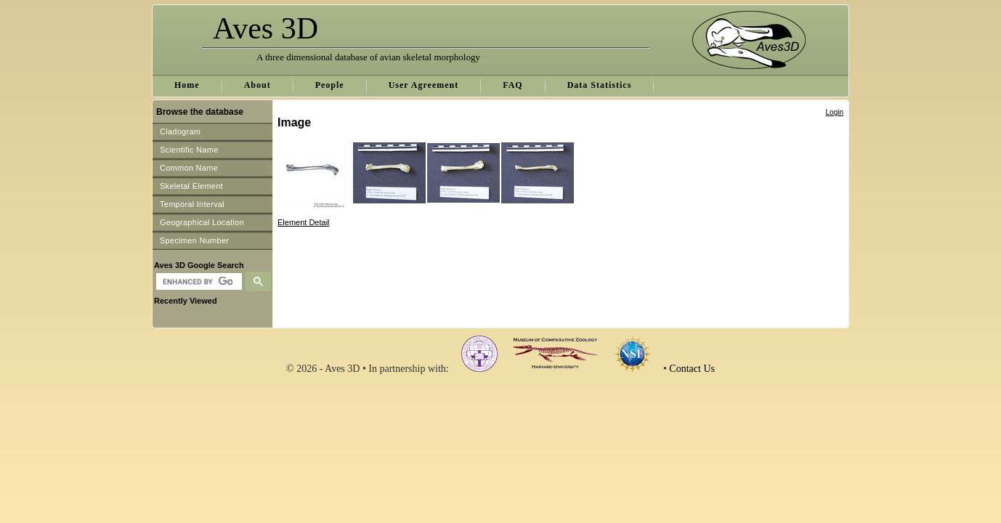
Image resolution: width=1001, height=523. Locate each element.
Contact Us (692, 368)
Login (834, 112)
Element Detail (303, 222)
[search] (197, 282)
